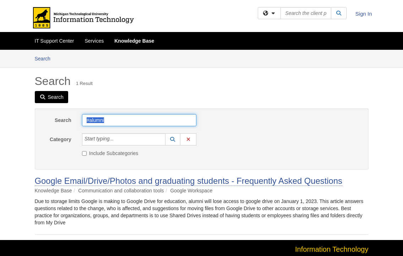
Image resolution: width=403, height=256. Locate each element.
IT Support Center (54, 41)
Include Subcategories (110, 103)
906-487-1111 (312, 212)
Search (63, 70)
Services (94, 41)
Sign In (363, 14)
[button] (173, 90)
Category (60, 89)
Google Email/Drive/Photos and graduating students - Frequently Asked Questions (188, 131)
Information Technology (331, 199)
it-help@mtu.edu (350, 212)
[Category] (117, 90)
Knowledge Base (134, 41)
